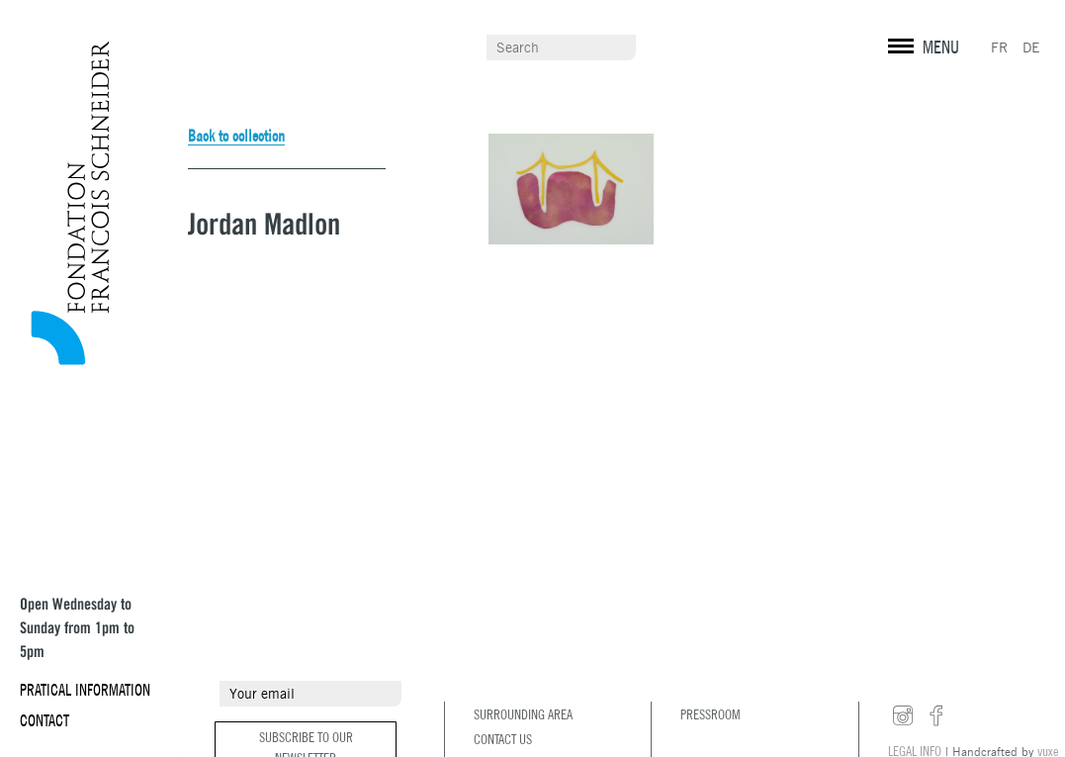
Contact (44, 720)
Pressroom (710, 714)
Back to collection (236, 135)
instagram (903, 716)
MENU (941, 47)
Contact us (503, 739)
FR (999, 47)
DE (1031, 47)
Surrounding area (523, 714)
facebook (936, 716)
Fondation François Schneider (64, 203)
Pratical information (85, 690)
